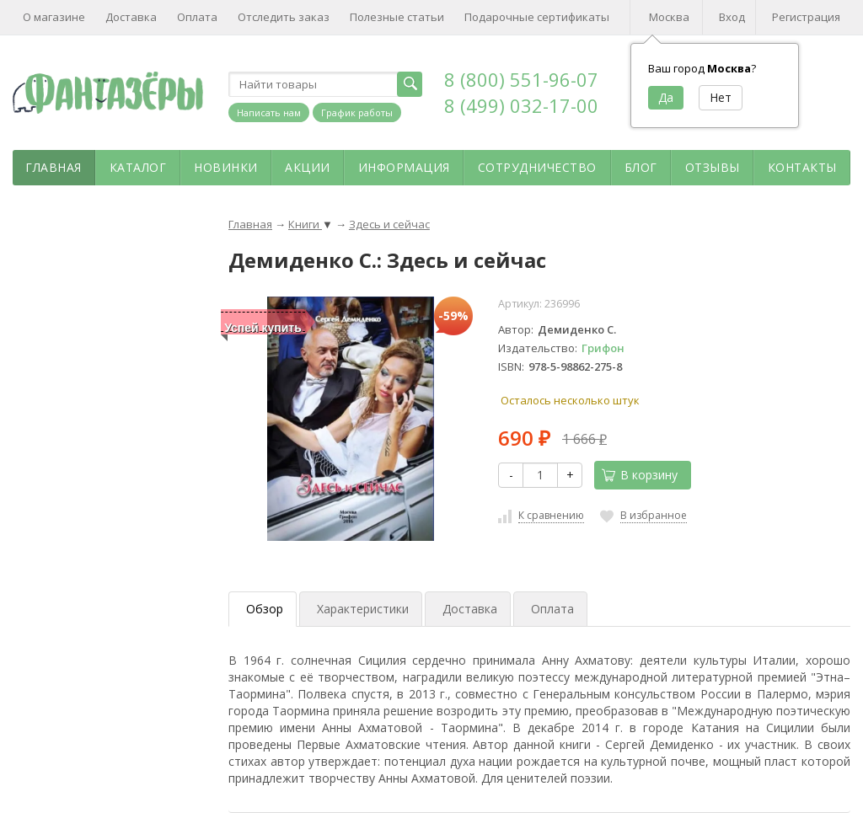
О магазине (54, 16)
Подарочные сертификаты (536, 16)
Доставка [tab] (469, 609)
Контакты (802, 167)
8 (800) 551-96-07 (521, 79)
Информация (404, 167)
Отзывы (712, 167)
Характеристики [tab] (363, 609)
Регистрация (806, 16)
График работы (357, 112)
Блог (640, 167)
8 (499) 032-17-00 (521, 105)
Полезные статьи (397, 16)
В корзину (640, 475)
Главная (53, 167)
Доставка (131, 16)
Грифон (603, 348)
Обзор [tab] (264, 609)
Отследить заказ (284, 16)
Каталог (138, 167)
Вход (732, 16)
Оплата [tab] (552, 609)
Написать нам (269, 112)
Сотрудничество (537, 167)
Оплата (197, 16)
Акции (307, 167)
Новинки (226, 167)
